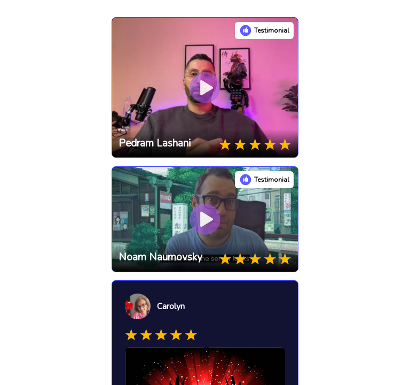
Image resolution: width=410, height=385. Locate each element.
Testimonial (271, 30)
